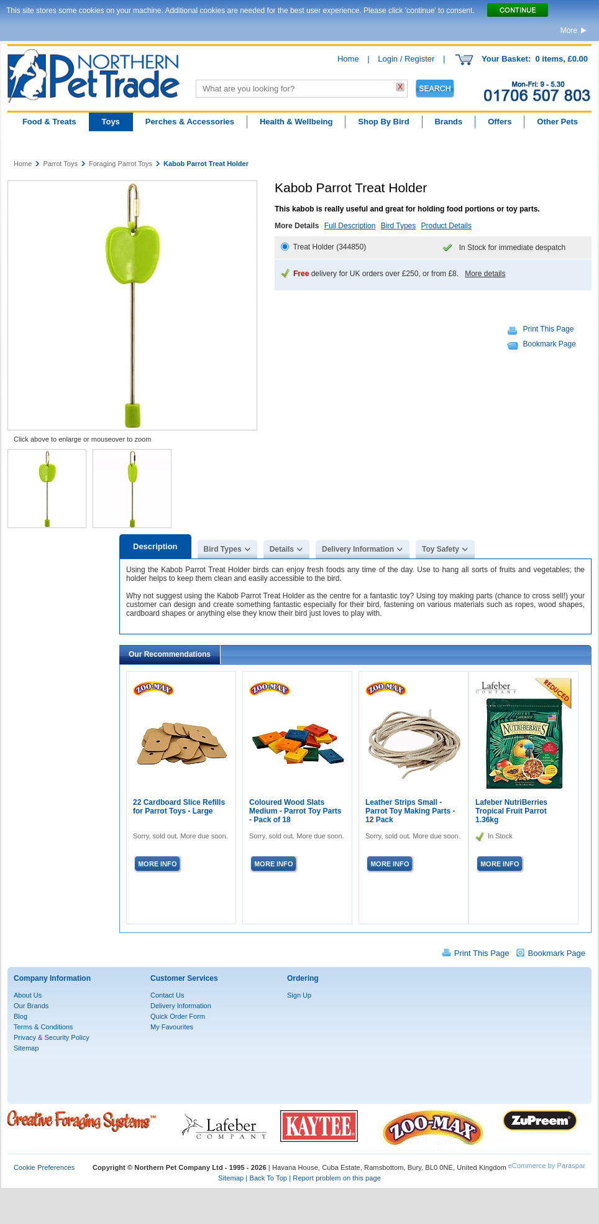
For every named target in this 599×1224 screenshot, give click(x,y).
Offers (499, 121)
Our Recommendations (170, 654)
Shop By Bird (383, 121)
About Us (28, 995)
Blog (20, 1016)
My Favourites (171, 1027)
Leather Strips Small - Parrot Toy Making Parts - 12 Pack (410, 811)
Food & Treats (49, 121)
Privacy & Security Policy (51, 1037)
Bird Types (398, 225)
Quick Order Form (177, 1016)
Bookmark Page (549, 344)
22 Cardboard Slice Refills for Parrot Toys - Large (179, 806)
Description (155, 546)
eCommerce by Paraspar (546, 1165)
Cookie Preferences (44, 1167)
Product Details (446, 225)
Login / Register (406, 58)
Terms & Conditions (43, 1027)
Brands (448, 121)
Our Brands (31, 1005)
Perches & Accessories (189, 121)
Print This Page (548, 329)
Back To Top (268, 1178)
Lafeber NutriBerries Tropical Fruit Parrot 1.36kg (511, 811)
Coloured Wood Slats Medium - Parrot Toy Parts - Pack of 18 (295, 811)
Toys (110, 121)
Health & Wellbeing (296, 121)
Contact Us (167, 995)
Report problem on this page (337, 1178)
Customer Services (184, 978)
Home (348, 58)
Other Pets (557, 121)
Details (282, 549)
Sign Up (299, 995)
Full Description (350, 225)
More (568, 30)
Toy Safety (440, 549)
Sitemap (26, 1048)
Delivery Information (358, 549)
